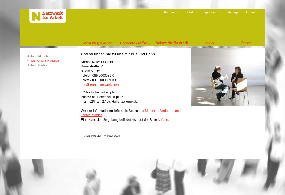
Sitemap (232, 12)
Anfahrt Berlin (37, 65)
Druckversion (93, 135)
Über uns (169, 12)
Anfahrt (163, 120)
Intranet (251, 12)
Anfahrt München (39, 56)
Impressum (210, 12)
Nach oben (113, 135)
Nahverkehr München (45, 60)
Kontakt (189, 12)
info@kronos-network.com (100, 85)
